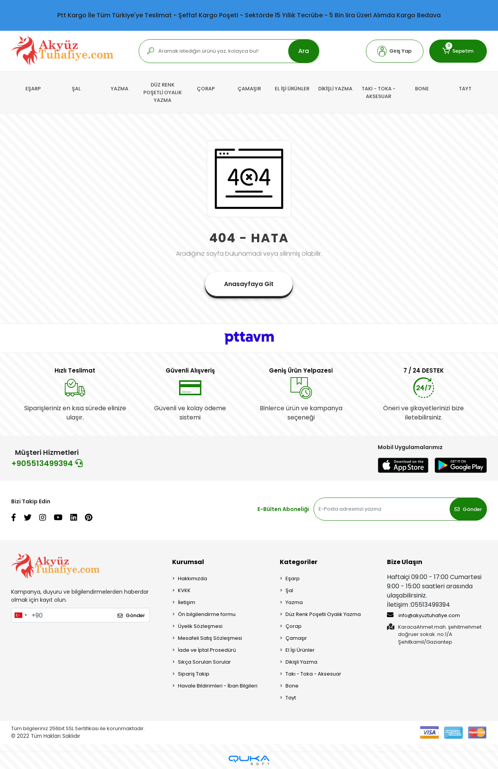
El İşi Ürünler (300, 650)
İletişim (186, 602)
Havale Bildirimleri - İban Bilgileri (217, 685)
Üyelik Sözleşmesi (200, 626)
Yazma (294, 602)
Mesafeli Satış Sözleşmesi (210, 638)
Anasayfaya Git (249, 284)
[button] (394, 51)
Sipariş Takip (193, 673)
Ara (303, 51)
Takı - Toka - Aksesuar (313, 673)
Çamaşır (296, 638)
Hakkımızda (192, 578)
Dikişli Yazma (301, 662)
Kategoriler (298, 562)
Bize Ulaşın (404, 562)
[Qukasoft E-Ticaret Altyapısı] (249, 760)
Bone (292, 685)
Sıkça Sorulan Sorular (204, 662)
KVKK (184, 590)
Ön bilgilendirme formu (207, 614)
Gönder (468, 509)
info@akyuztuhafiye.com (423, 615)
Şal (289, 590)
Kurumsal (188, 562)
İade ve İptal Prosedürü (207, 650)
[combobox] (20, 615)
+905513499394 (47, 463)
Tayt (291, 697)
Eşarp (293, 578)
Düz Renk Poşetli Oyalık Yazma (323, 614)
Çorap (294, 626)
